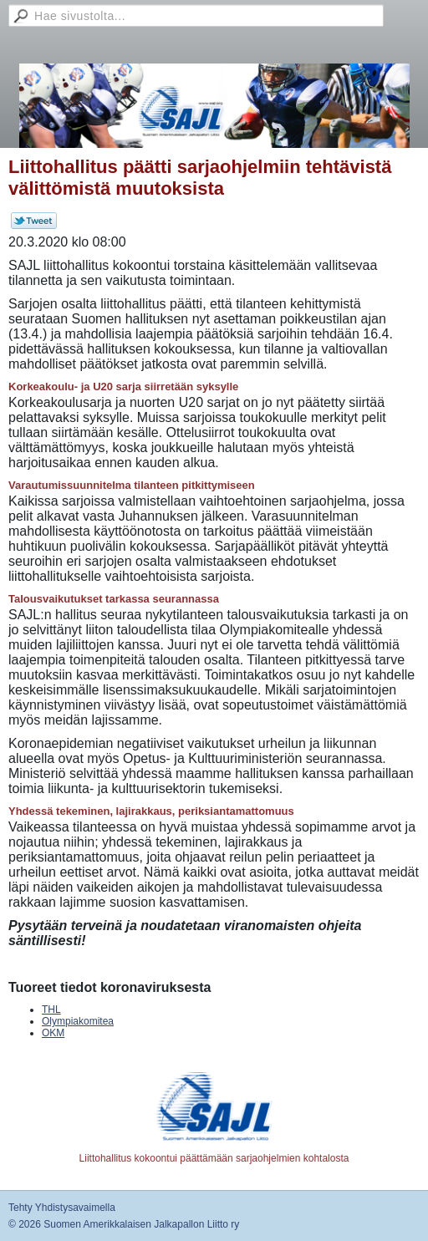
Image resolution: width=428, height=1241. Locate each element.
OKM (53, 1033)
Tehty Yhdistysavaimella (61, 1207)
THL (51, 1009)
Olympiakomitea (78, 1021)
